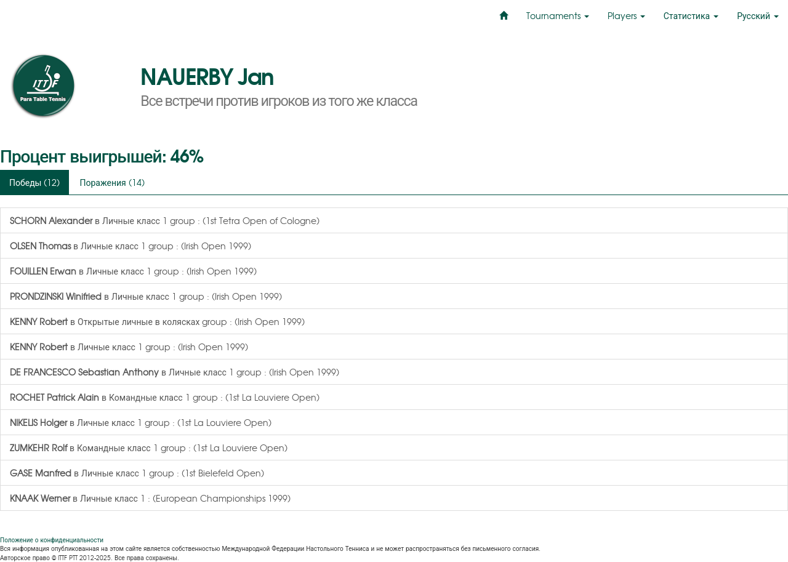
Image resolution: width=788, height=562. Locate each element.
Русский (758, 15)
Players (626, 15)
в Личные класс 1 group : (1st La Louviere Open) (140, 422)
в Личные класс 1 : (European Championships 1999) (150, 498)
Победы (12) (34, 182)
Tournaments (557, 15)
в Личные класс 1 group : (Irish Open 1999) (130, 245)
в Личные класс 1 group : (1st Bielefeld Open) (137, 473)
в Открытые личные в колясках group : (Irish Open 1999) (157, 321)
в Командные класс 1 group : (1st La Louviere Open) (165, 397)
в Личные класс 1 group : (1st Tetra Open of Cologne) (165, 220)
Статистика (691, 15)
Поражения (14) (111, 182)
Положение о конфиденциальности (51, 539)
